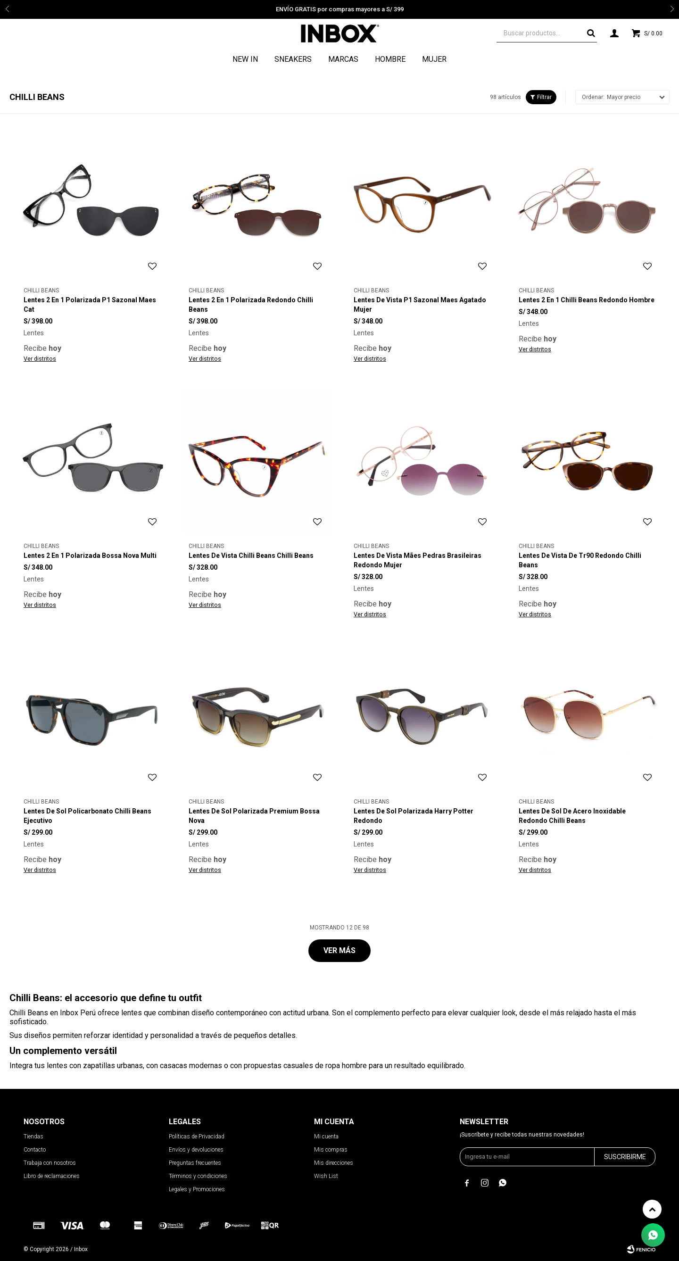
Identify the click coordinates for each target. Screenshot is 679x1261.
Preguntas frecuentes (195, 1163)
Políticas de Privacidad (196, 1136)
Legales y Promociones (197, 1189)
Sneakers (293, 59)
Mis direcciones (333, 1163)
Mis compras (331, 1149)
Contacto (35, 1149)
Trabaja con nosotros (50, 1163)
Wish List (326, 1176)
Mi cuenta (326, 1136)
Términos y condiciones (198, 1176)
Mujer (434, 59)
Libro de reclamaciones (52, 1176)
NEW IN (245, 59)
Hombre (390, 59)
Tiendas (33, 1136)
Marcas (343, 59)
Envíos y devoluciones (196, 1149)
